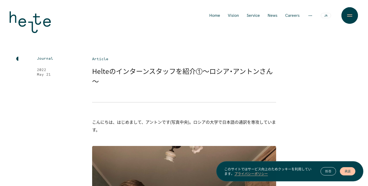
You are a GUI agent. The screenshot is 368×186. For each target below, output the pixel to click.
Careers (292, 15)
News (272, 15)
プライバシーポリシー (251, 175)
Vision (233, 15)
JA (325, 15)
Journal (45, 58)
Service (253, 15)
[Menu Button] (349, 15)
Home (214, 15)
